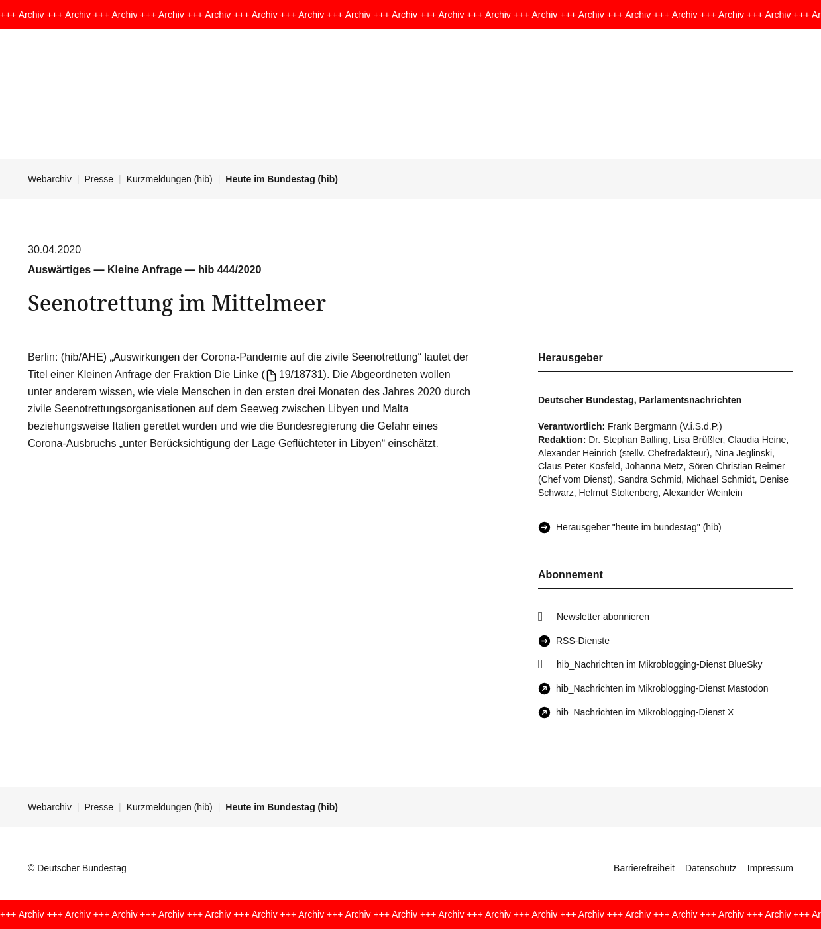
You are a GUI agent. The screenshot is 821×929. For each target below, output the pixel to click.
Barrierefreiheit (644, 868)
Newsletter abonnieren (603, 616)
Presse (99, 179)
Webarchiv (50, 179)
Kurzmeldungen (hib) (170, 179)
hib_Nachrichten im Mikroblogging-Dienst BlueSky (659, 664)
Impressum (770, 868)
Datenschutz (711, 868)
